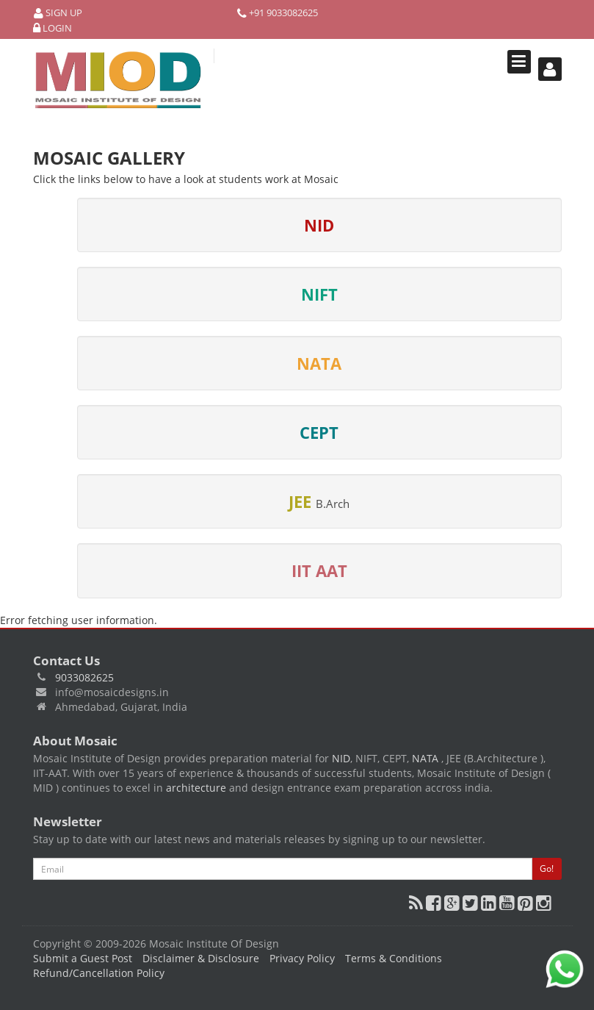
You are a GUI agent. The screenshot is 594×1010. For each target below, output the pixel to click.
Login (52, 28)
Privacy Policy (302, 958)
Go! (547, 868)
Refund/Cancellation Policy (98, 973)
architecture (196, 788)
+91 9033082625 (277, 13)
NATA (426, 758)
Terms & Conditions (393, 958)
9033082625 (84, 677)
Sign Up (58, 13)
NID (341, 758)
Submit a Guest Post (82, 958)
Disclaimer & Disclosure (200, 958)
